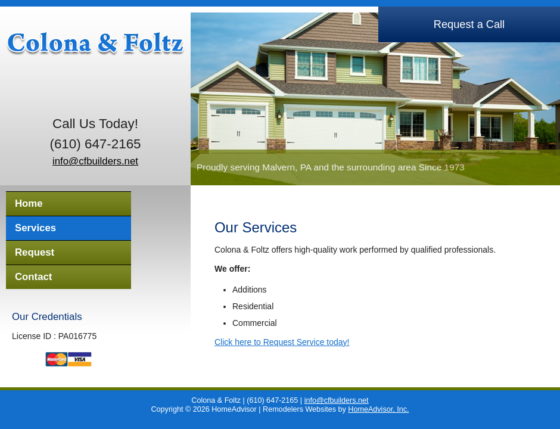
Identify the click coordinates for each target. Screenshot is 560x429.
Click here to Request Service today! (281, 342)
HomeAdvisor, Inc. (378, 409)
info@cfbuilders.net (95, 161)
